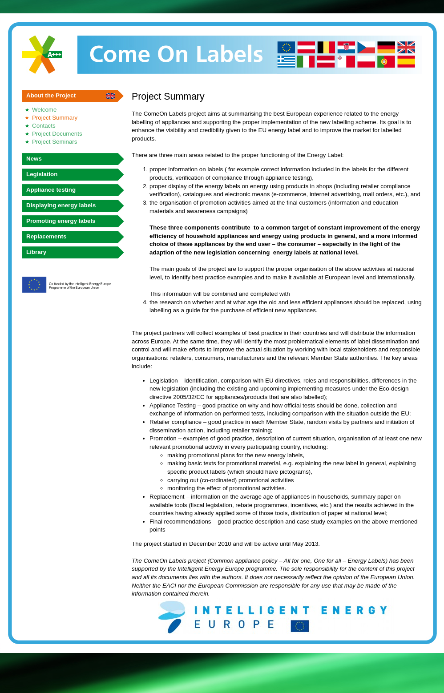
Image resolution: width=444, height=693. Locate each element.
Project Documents (57, 133)
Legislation (41, 174)
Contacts (44, 125)
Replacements (46, 236)
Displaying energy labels (61, 205)
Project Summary (54, 117)
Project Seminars (54, 141)
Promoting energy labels (61, 221)
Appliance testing (51, 189)
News (34, 158)
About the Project (51, 95)
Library (36, 252)
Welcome (44, 109)
